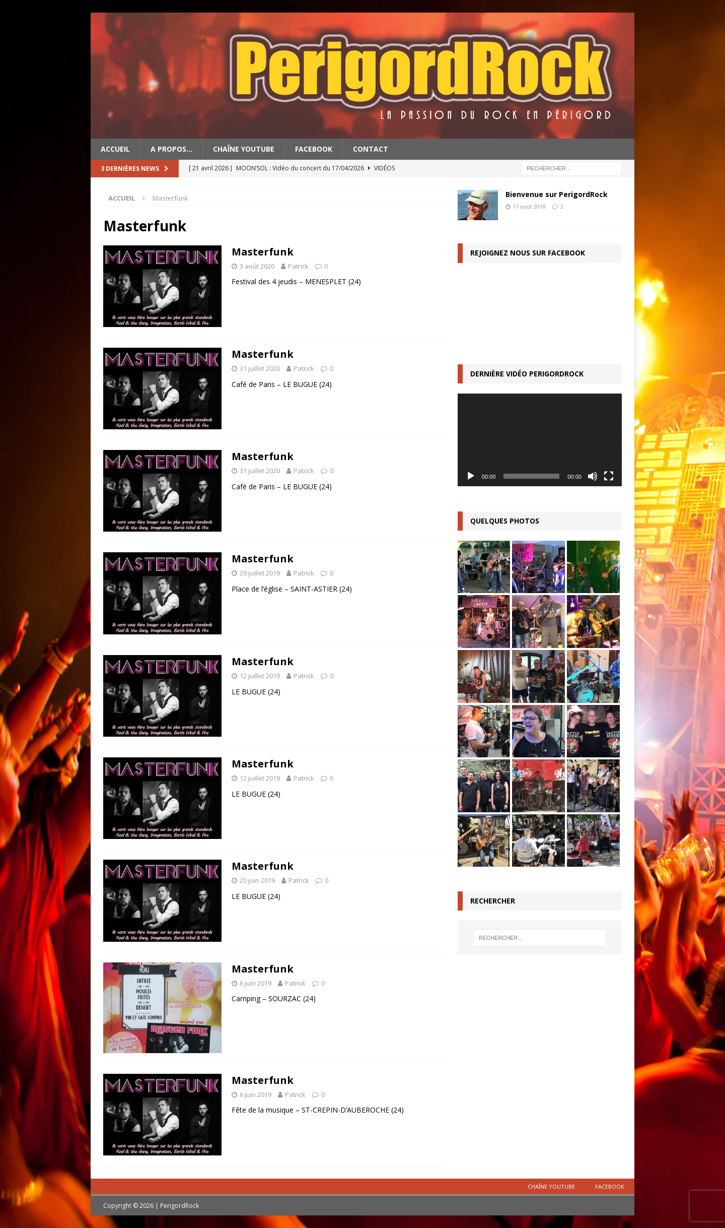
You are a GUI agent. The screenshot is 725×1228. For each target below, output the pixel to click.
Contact (370, 149)
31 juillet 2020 (260, 368)
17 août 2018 (529, 206)
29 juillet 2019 (260, 572)
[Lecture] (471, 476)
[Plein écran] (609, 476)
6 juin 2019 (255, 983)
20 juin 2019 (257, 880)
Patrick (298, 266)
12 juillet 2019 (260, 675)
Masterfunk (263, 251)
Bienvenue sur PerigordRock (556, 194)
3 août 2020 (257, 266)
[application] (540, 440)
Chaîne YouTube (243, 149)
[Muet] (593, 476)
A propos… (171, 149)
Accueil (115, 149)
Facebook (313, 149)
